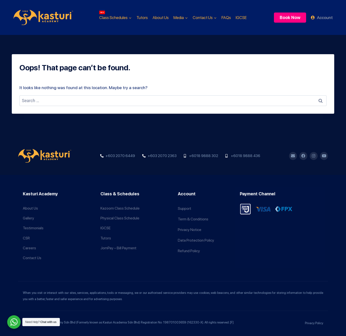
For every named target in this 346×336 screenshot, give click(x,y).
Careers (29, 247)
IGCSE (241, 17)
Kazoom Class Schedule (120, 204)
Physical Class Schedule (120, 215)
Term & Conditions (193, 215)
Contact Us (32, 257)
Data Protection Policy (196, 236)
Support (184, 204)
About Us (161, 17)
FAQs (226, 17)
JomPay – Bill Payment (118, 247)
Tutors (142, 17)
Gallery (28, 215)
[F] (232, 322)
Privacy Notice (189, 226)
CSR (26, 236)
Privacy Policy (314, 323)
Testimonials (33, 226)
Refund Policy (189, 247)
